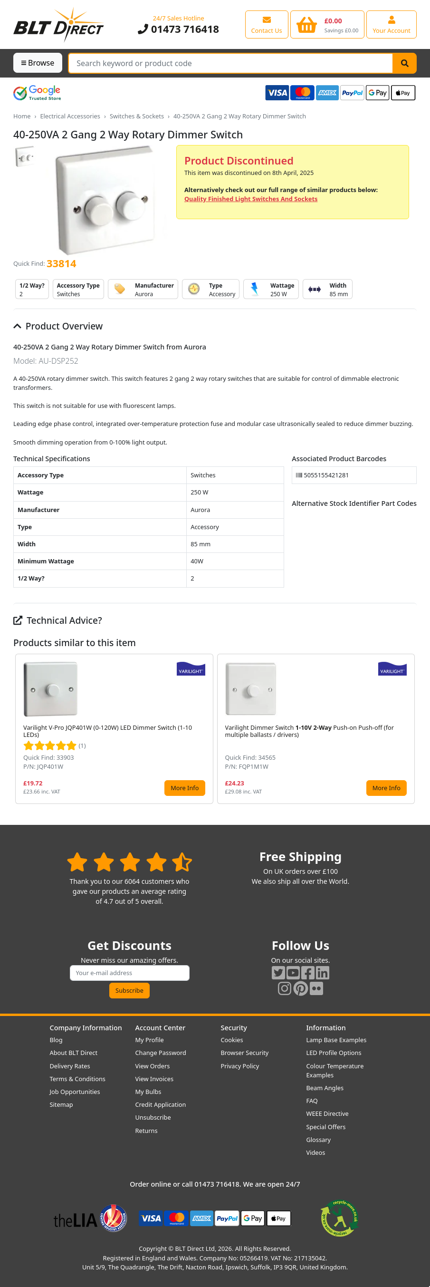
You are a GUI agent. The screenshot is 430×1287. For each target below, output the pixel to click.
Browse (37, 63)
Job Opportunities (75, 1091)
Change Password (160, 1052)
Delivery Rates (70, 1066)
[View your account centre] (391, 24)
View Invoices (154, 1078)
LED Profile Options (334, 1052)
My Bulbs (148, 1091)
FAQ (312, 1100)
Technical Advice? (57, 620)
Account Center (160, 1027)
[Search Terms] (230, 63)
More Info (185, 788)
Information (326, 1027)
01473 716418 (178, 29)
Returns (146, 1130)
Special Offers (326, 1126)
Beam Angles (325, 1088)
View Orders (152, 1066)
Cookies (232, 1039)
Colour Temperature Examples (335, 1070)
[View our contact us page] (266, 24)
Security (234, 1027)
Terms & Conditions (77, 1078)
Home (21, 116)
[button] (409, 729)
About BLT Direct (74, 1052)
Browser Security (245, 1052)
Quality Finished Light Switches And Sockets (250, 198)
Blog (56, 1039)
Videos (315, 1152)
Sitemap (61, 1104)
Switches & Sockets (137, 116)
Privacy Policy (240, 1066)
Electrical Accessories (70, 116)
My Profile (149, 1039)
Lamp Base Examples (336, 1039)
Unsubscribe (153, 1117)
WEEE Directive (327, 1113)
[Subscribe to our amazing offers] (130, 973)
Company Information (86, 1027)
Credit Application (160, 1104)
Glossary (318, 1139)
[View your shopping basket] (327, 24)
